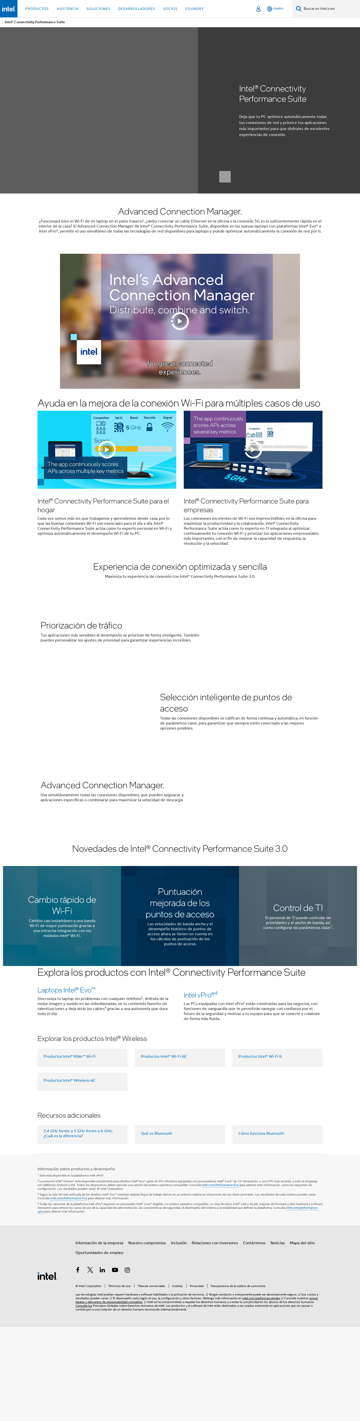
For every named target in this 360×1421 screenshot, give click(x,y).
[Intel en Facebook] (78, 1364)
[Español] (275, 9)
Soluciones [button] (98, 8)
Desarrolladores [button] (136, 8)
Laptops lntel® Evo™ (67, 1010)
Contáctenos (254, 1337)
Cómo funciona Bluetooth (261, 1227)
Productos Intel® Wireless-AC (70, 1174)
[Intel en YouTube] (115, 1364)
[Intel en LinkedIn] (102, 1364)
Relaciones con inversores (215, 1337)
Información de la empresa (99, 1337)
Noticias (277, 1337)
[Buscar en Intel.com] (331, 9)
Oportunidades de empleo (99, 1346)
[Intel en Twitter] (90, 1364)
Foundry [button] (195, 8)
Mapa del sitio (302, 1337)
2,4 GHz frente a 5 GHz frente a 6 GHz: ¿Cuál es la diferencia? (78, 1228)
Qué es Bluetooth (156, 1227)
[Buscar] (299, 9)
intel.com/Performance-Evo (220, 1279)
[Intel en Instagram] (127, 1364)
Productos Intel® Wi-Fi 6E (163, 1150)
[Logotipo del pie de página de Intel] (48, 1370)
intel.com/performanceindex (261, 1392)
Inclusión (179, 1337)
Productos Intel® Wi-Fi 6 (260, 1150)
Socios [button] (170, 8)
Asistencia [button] (67, 8)
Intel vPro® (201, 1089)
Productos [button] (37, 8)
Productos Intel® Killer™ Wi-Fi (70, 1150)
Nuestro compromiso (147, 1337)
